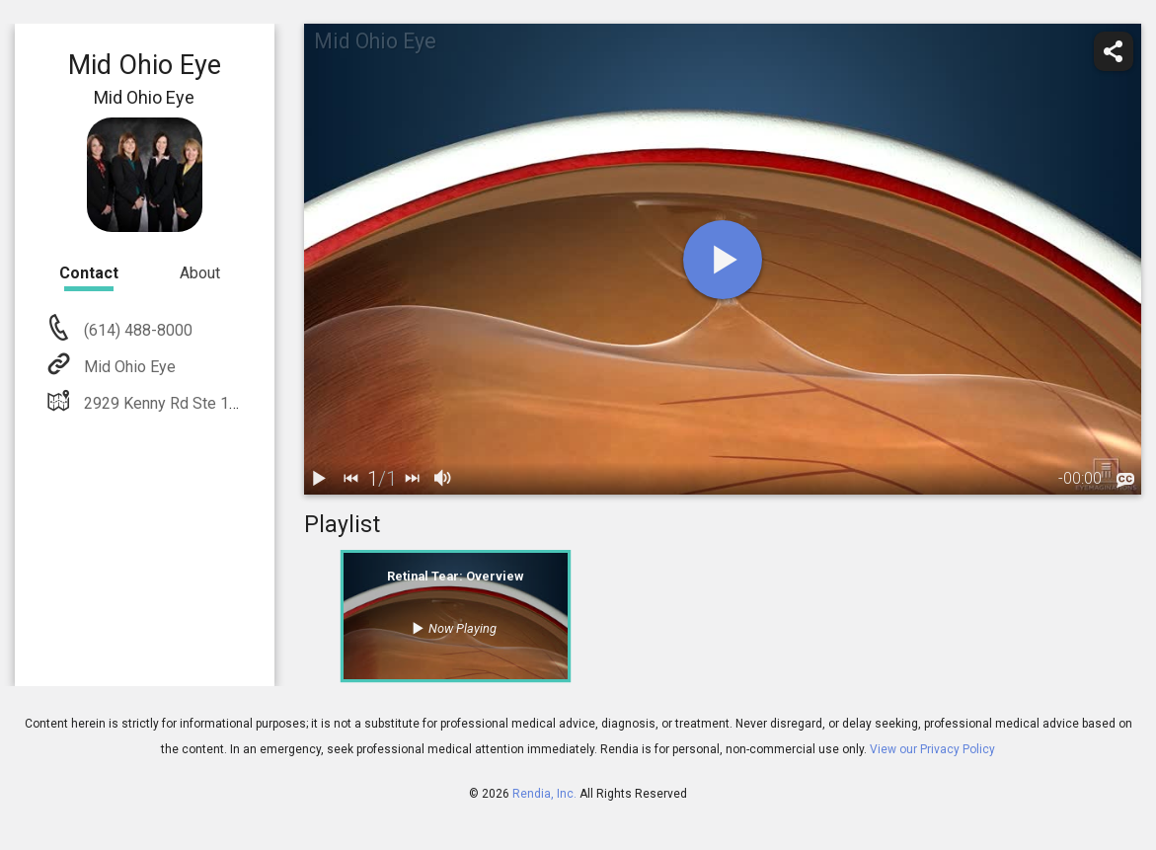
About (200, 273)
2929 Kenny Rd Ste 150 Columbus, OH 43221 (238, 403)
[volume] (444, 479)
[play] (722, 259)
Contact (88, 273)
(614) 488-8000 (136, 330)
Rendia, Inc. (544, 794)
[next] (412, 479)
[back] (351, 479)
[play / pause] (320, 479)
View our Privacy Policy (932, 749)
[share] (1113, 51)
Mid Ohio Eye (128, 366)
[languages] (1125, 481)
